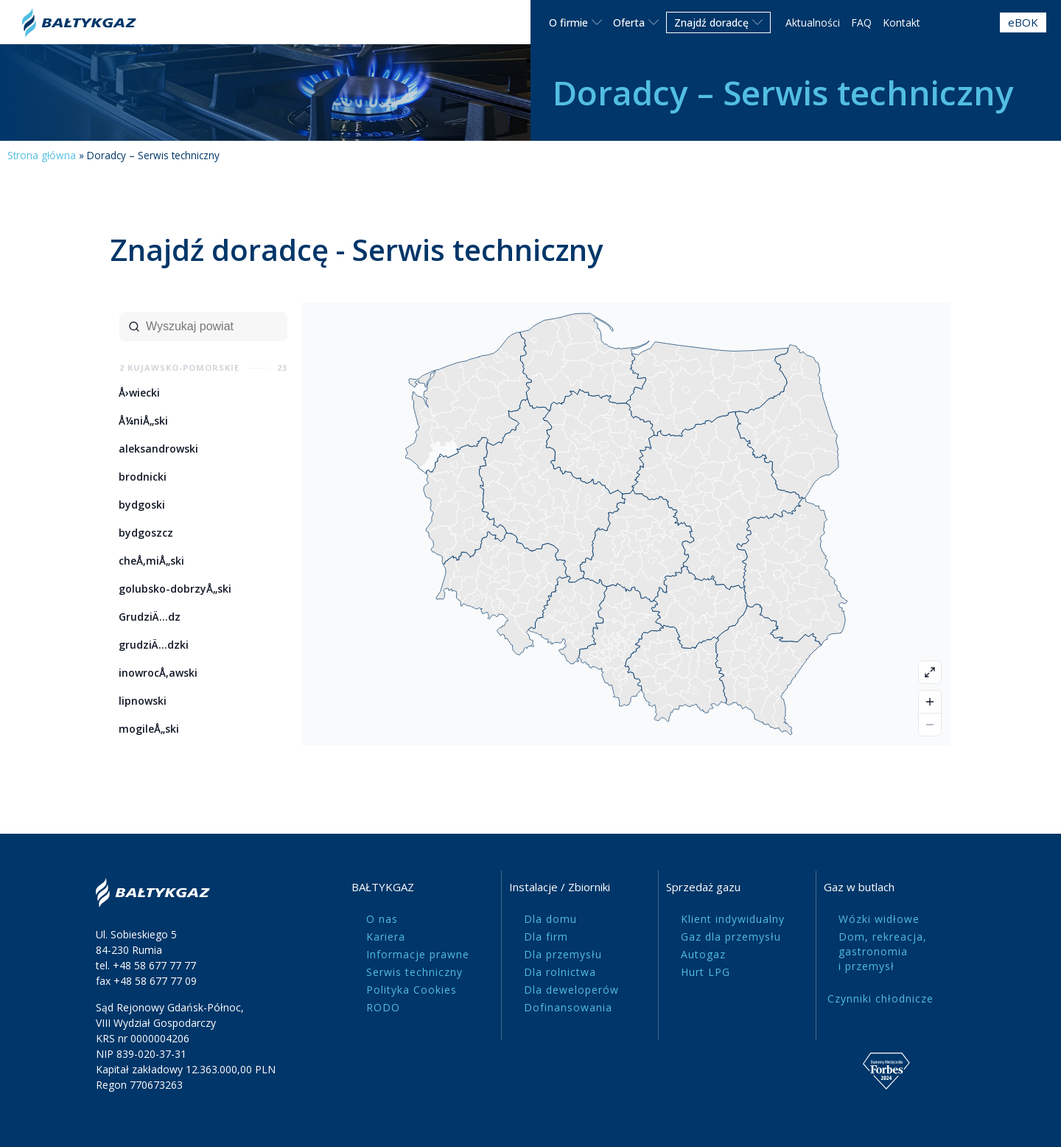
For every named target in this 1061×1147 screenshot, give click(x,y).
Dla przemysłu (563, 954)
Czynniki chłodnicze (880, 998)
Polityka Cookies (411, 990)
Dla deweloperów (571, 990)
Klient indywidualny (733, 919)
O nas (382, 919)
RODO (383, 1007)
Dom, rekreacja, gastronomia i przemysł (882, 951)
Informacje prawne (417, 954)
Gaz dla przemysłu (731, 937)
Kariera (385, 937)
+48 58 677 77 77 (154, 965)
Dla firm (546, 937)
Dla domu (550, 919)
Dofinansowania (568, 1007)
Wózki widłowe (879, 919)
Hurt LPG (705, 972)
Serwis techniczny (414, 972)
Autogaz (703, 954)
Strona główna (41, 155)
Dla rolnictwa (560, 972)
